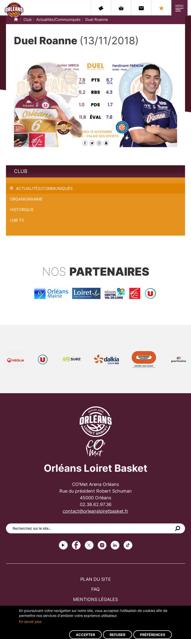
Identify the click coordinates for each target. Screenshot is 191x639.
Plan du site (95, 579)
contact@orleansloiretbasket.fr (95, 511)
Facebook (76, 545)
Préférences (152, 635)
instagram (102, 545)
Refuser (117, 635)
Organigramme (26, 199)
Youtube (63, 545)
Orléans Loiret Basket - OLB (14, 10)
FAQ (95, 589)
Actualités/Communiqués (58, 19)
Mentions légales (95, 599)
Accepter (85, 635)
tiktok (128, 545)
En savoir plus (30, 621)
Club (27, 19)
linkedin (115, 545)
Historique (22, 209)
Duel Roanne (96, 19)
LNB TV (17, 220)
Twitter (89, 545)
